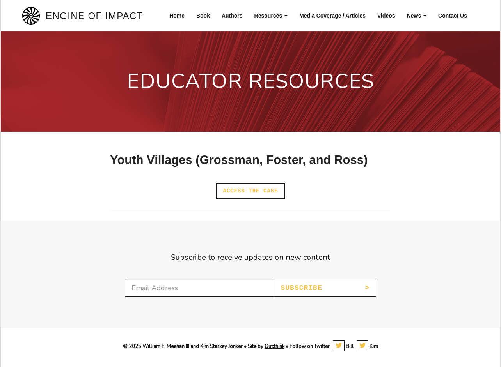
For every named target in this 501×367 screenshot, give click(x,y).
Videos (386, 15)
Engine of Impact (94, 16)
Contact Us (452, 15)
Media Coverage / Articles (332, 15)
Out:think (274, 346)
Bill (343, 346)
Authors (232, 15)
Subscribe (301, 288)
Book (203, 15)
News (416, 15)
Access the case (250, 191)
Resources (271, 15)
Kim (367, 346)
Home (177, 15)
